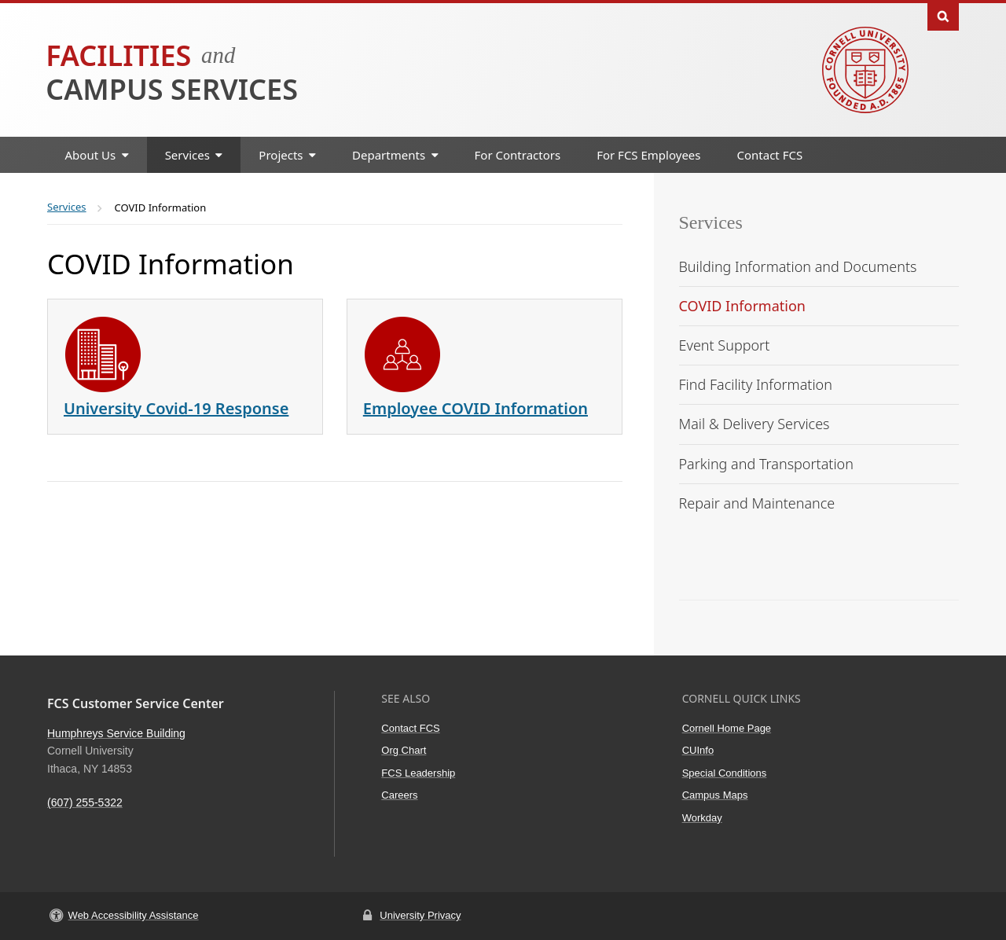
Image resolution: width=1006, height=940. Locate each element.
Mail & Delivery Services (754, 423)
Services (711, 222)
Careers (399, 795)
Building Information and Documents (798, 266)
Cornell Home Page (726, 728)
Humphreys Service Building (116, 733)
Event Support (724, 345)
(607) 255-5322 (85, 802)
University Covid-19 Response (176, 408)
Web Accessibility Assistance (133, 915)
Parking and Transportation (766, 463)
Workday (702, 818)
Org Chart (403, 750)
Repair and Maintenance (757, 503)
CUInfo (698, 750)
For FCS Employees (648, 155)
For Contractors (518, 155)
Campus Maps (715, 795)
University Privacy (420, 915)
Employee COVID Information (475, 408)
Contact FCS (770, 155)
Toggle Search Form (943, 15)
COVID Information (742, 305)
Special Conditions (724, 773)
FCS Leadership (418, 773)
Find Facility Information (755, 384)
